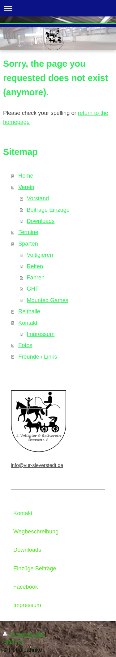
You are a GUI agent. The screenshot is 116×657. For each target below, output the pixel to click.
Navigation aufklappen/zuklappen (58, 8)
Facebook (25, 587)
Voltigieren (40, 255)
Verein (26, 187)
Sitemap (13, 642)
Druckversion (24, 634)
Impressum (40, 334)
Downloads (40, 221)
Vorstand (38, 198)
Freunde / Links (37, 357)
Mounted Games (47, 300)
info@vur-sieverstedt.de (37, 465)
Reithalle (29, 311)
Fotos (25, 345)
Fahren (36, 277)
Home (25, 176)
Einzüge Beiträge (34, 568)
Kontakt (27, 323)
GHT (32, 289)
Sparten (28, 244)
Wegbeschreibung (35, 531)
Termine (28, 232)
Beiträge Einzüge (48, 210)
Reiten (35, 266)
